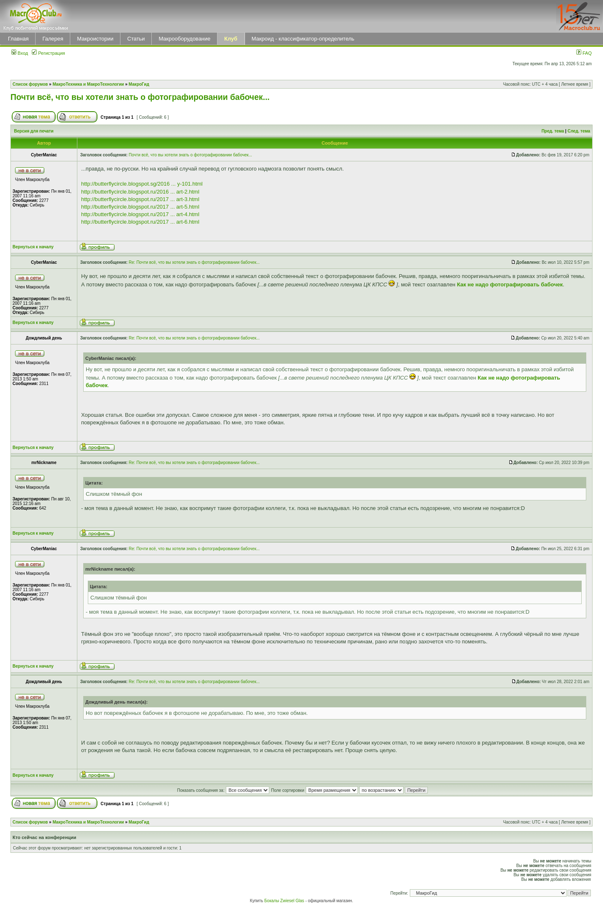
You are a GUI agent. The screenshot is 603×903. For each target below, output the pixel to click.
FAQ (584, 53)
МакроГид (139, 84)
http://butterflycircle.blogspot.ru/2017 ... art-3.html (140, 199)
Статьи (136, 39)
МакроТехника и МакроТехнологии (88, 84)
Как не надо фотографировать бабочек (510, 284)
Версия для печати (34, 131)
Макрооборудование (184, 39)
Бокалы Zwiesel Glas (284, 900)
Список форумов (30, 84)
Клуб (230, 39)
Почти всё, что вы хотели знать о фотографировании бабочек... (140, 97)
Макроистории (95, 39)
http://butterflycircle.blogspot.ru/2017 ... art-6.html (140, 222)
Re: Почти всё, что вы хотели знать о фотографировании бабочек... (194, 262)
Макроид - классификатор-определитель (303, 39)
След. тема (578, 131)
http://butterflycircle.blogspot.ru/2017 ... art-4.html (140, 214)
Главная (18, 39)
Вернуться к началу (33, 247)
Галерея (52, 39)
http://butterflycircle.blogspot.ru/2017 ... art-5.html (140, 207)
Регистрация (48, 53)
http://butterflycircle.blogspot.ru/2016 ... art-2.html (140, 192)
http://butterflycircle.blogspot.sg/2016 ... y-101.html (141, 184)
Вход (19, 53)
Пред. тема (553, 131)
